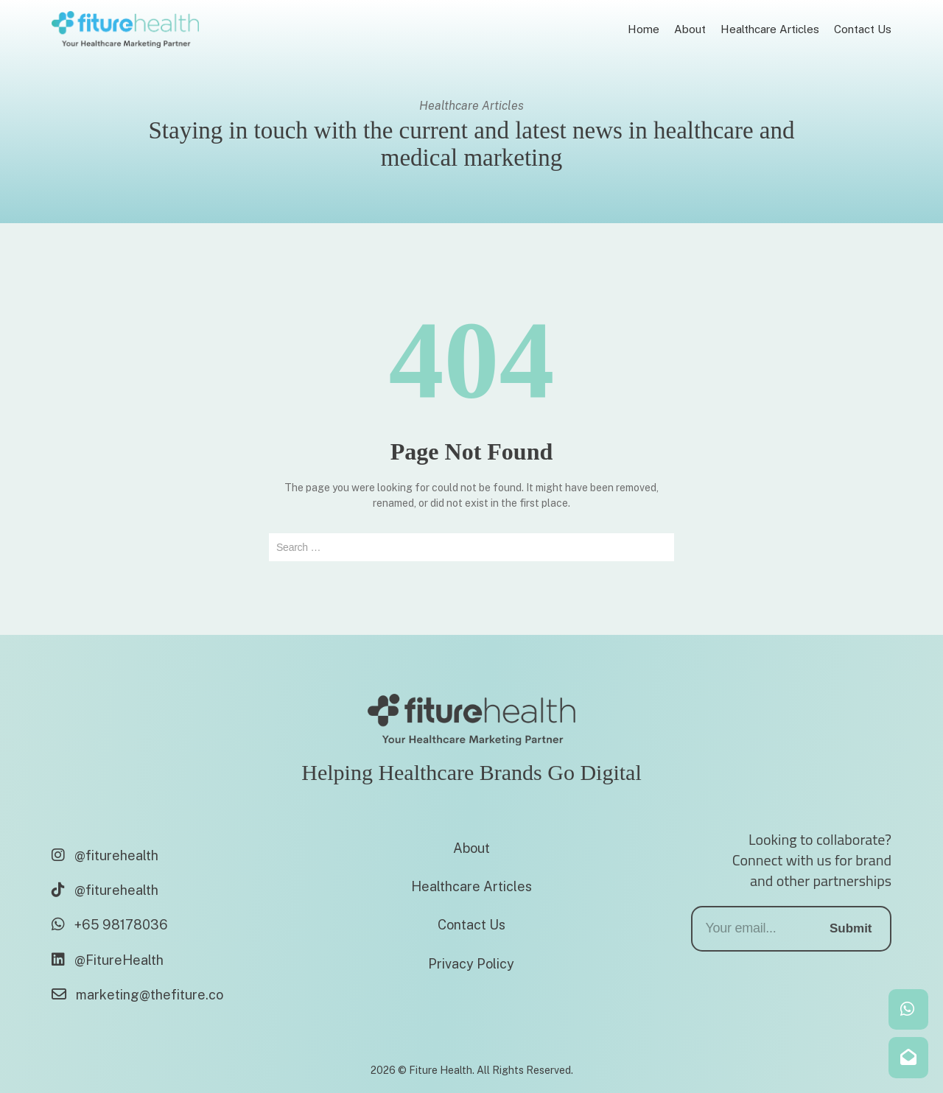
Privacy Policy (471, 963)
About (471, 848)
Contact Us (471, 924)
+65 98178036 (110, 924)
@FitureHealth (108, 960)
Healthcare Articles (471, 886)
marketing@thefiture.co (137, 994)
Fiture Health (440, 1070)
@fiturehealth (105, 855)
